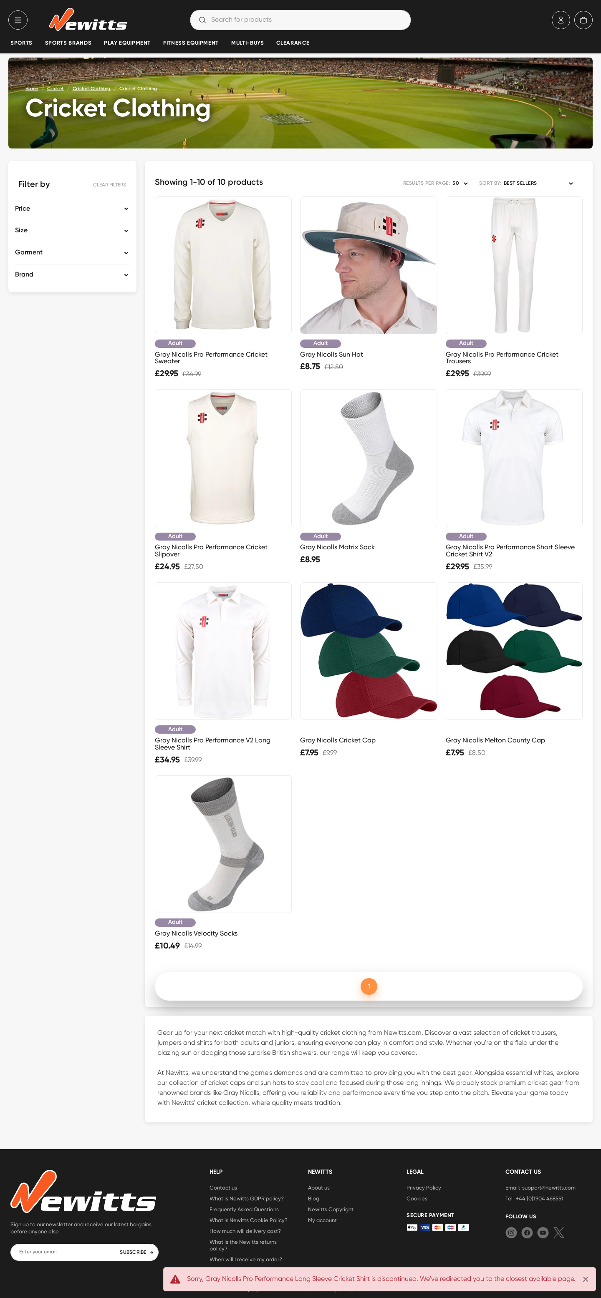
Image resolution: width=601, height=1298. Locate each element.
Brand (24, 275)
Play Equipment (127, 43)
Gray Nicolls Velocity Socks (196, 933)
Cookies (417, 1198)
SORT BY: (490, 183)
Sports (21, 43)
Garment (29, 252)
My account (322, 1220)
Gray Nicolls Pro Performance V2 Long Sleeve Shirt (212, 743)
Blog (313, 1198)
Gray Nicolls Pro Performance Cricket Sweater (211, 357)
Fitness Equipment (191, 43)
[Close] (585, 1279)
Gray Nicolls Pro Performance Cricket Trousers (502, 357)
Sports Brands (68, 43)
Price (22, 209)
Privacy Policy (424, 1187)
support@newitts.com (549, 1187)
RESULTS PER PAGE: (426, 183)
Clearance (292, 43)
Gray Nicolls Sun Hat (331, 354)
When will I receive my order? (246, 1259)
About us (319, 1187)
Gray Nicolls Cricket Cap (338, 740)
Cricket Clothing (92, 88)
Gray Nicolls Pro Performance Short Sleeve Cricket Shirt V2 (510, 550)
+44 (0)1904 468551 (539, 1198)
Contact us (223, 1187)
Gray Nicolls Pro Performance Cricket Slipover (211, 550)
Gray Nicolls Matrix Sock (337, 547)
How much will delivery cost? (245, 1231)
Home (31, 88)
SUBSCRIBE (137, 1252)
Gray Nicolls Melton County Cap (495, 740)
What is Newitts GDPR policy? (247, 1198)
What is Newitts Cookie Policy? (249, 1220)
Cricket (55, 88)
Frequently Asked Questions (244, 1209)
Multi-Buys (247, 43)
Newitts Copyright (331, 1209)
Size (21, 230)
